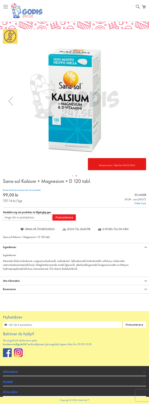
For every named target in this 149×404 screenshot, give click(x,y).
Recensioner (9, 289)
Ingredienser (9, 247)
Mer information (11, 281)
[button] (10, 101)
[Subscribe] (134, 325)
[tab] (74, 247)
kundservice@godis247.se (16, 344)
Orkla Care (140, 203)
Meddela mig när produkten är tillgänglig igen (27, 212)
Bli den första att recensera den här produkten (22, 190)
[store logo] (27, 11)
